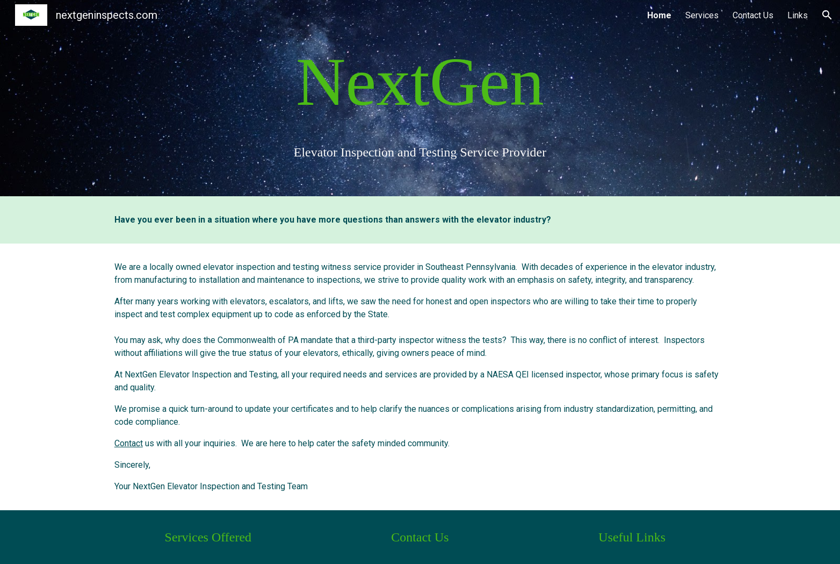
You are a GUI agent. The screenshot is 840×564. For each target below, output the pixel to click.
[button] (827, 15)
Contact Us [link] (753, 15)
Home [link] (659, 15)
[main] (420, 98)
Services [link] (702, 15)
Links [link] (797, 15)
